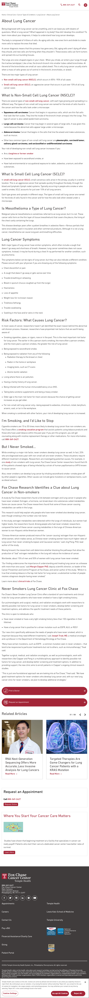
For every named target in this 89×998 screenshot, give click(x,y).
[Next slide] (85, 715)
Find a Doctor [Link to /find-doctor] (14, 691)
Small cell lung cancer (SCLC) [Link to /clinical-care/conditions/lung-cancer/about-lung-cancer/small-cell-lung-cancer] (17, 85)
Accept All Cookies (60, 994)
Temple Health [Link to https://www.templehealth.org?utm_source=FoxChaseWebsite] (53, 904)
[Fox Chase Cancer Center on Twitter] (10, 898)
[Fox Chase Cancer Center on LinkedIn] (22, 898)
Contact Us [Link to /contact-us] (6, 920)
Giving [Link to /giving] (4, 945)
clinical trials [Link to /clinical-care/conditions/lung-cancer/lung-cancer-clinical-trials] (24, 581)
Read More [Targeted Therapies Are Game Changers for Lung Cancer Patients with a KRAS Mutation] (54, 774)
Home (4, 15)
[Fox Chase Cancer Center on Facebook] (4, 898)
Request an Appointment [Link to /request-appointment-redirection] (19, 702)
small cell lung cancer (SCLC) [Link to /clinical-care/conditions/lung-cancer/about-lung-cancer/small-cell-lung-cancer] (17, 180)
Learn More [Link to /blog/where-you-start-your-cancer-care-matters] (9, 852)
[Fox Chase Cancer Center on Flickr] (28, 898)
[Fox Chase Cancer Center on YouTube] (34, 898)
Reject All (78, 994)
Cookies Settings (10, 994)
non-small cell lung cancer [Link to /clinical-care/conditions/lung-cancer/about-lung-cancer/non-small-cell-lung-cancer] (37, 101)
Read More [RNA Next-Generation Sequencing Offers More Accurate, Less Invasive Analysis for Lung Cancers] (10, 774)
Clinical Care (11, 15)
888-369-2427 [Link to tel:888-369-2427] (14, 799)
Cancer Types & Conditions (26, 15)
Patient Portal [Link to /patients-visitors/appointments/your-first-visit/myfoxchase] (8, 953)
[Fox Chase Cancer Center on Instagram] (16, 898)
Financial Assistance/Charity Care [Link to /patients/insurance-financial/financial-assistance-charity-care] (17, 936)
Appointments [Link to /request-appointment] (8, 904)
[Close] (85, 983)
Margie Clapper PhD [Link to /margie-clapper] (39, 567)
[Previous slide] (80, 715)
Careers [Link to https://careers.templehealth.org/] (5, 912)
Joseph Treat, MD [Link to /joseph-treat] (59, 636)
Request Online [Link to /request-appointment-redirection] (11, 804)
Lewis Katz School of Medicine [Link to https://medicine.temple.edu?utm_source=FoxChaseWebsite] (60, 912)
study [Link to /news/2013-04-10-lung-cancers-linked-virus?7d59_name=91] (8, 462)
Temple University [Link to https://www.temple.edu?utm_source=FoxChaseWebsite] (55, 920)
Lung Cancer (41, 15)
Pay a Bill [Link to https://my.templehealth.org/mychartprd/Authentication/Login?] (6, 928)
